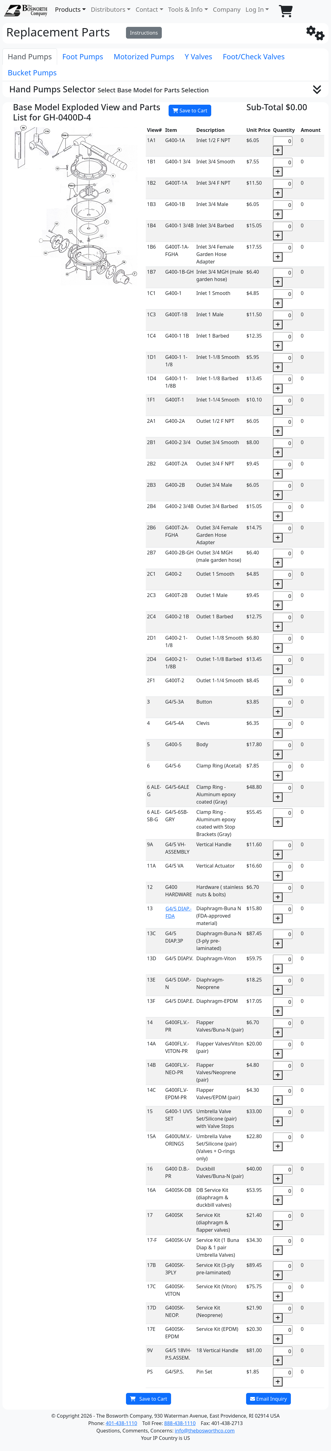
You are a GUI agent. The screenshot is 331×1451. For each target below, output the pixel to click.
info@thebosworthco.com (205, 1430)
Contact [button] (147, 9)
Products (68, 9)
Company (227, 9)
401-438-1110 (121, 1423)
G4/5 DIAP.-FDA (178, 912)
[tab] (29, 56)
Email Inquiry (268, 1398)
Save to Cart (190, 110)
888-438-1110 (180, 1423)
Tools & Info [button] (185, 9)
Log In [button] (254, 9)
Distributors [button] (108, 9)
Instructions (144, 32)
